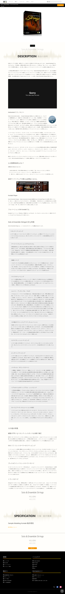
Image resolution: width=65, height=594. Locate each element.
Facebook (35, 566)
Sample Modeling (6, 4)
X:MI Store (35, 564)
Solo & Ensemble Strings (32, 492)
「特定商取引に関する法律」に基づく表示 (40, 580)
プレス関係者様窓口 (7, 582)
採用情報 (35, 578)
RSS (34, 568)
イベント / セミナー (7, 564)
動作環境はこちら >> (12, 527)
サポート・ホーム (7, 576)
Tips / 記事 (6, 562)
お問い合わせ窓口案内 (7, 580)
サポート (27, 1)
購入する (32, 548)
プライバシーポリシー (37, 576)
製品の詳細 (2, 6)
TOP (1, 4)
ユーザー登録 (6, 578)
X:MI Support (36, 562)
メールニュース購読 (7, 566)
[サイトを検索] (54, 2)
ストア (32, 1)
